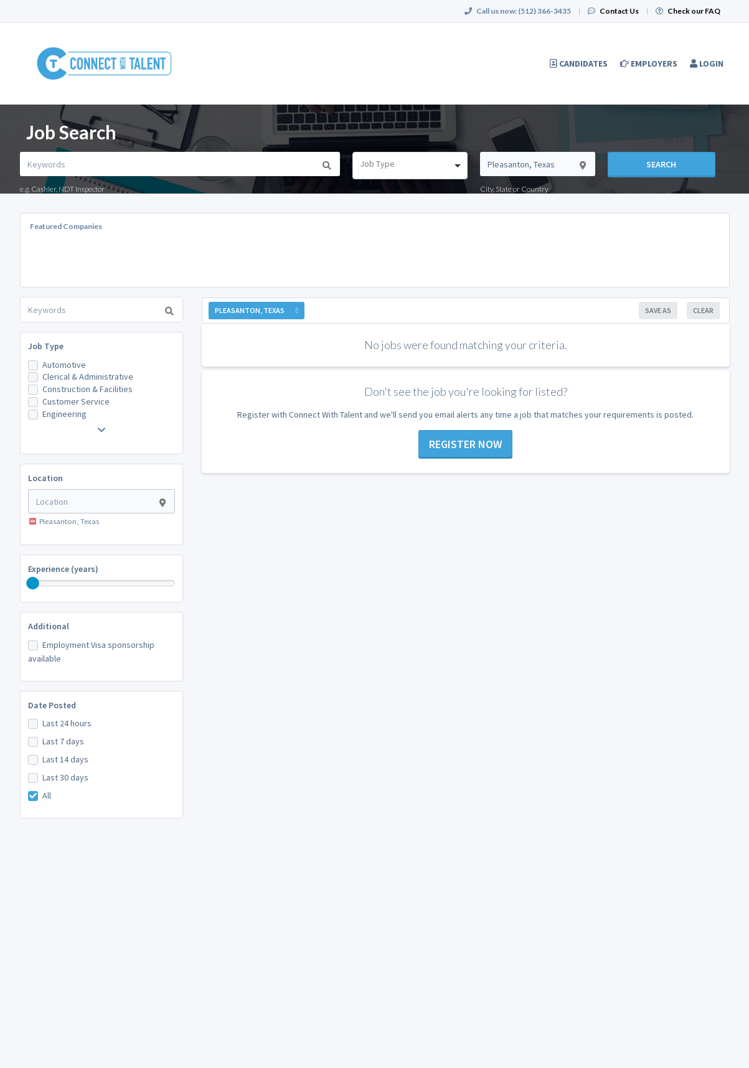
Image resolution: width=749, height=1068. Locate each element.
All (46, 795)
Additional (48, 626)
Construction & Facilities (87, 389)
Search (661, 164)
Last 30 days (65, 777)
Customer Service (76, 401)
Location (45, 478)
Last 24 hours (67, 723)
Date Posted (52, 705)
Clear (703, 310)
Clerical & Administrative (87, 376)
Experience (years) (63, 568)
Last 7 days (63, 741)
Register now (465, 444)
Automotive (64, 364)
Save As (658, 310)
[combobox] (410, 165)
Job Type (46, 346)
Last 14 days (65, 759)
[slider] (33, 583)
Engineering (64, 413)
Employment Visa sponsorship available (91, 651)
